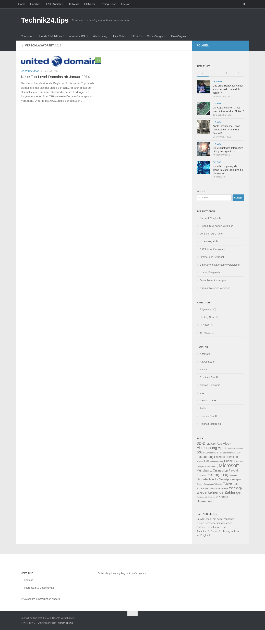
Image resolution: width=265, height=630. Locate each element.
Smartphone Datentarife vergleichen (220, 264)
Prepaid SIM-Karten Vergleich (216, 225)
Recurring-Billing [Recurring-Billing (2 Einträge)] (217, 475)
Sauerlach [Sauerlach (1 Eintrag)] (233, 475)
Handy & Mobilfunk (50, 36)
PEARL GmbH (208, 400)
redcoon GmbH (208, 416)
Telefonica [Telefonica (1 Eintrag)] (218, 484)
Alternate (205, 353)
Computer (27, 36)
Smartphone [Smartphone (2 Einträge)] (227, 479)
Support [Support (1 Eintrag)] (200, 484)
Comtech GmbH (209, 377)
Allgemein (205, 309)
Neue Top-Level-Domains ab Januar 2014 (55, 77)
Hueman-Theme (65, 623)
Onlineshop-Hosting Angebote (114, 573)
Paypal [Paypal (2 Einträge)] (233, 470)
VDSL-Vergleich (209, 241)
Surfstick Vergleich (210, 218)
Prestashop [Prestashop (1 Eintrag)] (201, 475)
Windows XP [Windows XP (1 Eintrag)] (213, 497)
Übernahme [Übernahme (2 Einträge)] (204, 501)
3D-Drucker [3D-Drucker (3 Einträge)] (206, 443)
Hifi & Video (119, 36)
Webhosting (100, 36)
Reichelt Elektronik (210, 423)
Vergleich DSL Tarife (211, 233)
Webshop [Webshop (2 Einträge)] (235, 488)
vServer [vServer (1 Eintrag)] (225, 488)
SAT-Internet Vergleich (212, 249)
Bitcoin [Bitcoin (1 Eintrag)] (231, 448)
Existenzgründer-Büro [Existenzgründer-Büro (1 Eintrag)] (231, 453)
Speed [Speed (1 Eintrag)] (238, 480)
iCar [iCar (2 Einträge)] (206, 461)
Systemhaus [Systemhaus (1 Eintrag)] (209, 484)
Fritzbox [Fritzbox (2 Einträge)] (219, 457)
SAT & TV (136, 36)
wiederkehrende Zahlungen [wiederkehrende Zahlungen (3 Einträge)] (220, 492)
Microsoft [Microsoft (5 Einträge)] (229, 465)
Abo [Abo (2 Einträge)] (219, 443)
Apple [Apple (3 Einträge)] (222, 448)
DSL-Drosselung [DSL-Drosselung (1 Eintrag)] (209, 453)
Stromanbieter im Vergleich (215, 288)
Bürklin (204, 369)
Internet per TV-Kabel (212, 256)
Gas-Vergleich (179, 36)
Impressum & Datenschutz (39, 587)
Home (22, 4)
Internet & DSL (77, 36)
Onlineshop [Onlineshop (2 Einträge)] (220, 470)
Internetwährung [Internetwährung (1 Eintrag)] (216, 461)
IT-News (74, 4)
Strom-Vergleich (156, 36)
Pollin (203, 408)
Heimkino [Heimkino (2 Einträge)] (231, 457)
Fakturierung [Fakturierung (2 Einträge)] (205, 457)
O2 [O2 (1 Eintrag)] (211, 471)
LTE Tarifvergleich (210, 272)
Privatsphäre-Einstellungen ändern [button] (40, 598)
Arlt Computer (207, 361)
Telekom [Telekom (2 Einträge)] (228, 483)
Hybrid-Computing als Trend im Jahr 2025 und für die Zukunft (228, 170)
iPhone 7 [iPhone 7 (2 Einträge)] (229, 461)
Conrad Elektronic (210, 385)
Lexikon (125, 4)
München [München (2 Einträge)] (203, 470)
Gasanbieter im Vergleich (214, 280)
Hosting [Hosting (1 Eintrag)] (200, 461)
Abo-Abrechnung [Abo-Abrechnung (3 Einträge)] (214, 445)
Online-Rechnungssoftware (226, 531)
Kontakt (28, 579)
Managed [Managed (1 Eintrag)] (200, 466)
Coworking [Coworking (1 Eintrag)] (238, 448)
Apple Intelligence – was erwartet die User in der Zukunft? (226, 129)
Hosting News (108, 4)
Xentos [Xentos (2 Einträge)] (223, 497)
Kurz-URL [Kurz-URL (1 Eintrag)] (240, 461)
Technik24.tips (45, 20)
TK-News (89, 4)
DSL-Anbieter (54, 4)
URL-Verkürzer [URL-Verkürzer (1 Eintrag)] (211, 488)
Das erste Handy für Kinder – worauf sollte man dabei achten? (228, 89)
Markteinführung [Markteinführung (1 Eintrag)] (211, 466)
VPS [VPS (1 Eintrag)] (220, 488)
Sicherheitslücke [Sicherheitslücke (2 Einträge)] (208, 479)
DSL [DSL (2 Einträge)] (199, 452)
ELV (202, 392)
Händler (35, 4)
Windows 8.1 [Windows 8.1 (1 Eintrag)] (202, 497)
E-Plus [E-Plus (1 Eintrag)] (219, 453)
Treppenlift (228, 518)
